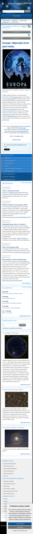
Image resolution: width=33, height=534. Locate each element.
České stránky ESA (8, 473)
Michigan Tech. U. (25, 132)
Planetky (5, 504)
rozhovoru (9, 196)
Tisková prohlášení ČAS (9, 463)
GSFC (18, 132)
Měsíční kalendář (10, 161)
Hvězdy (5, 499)
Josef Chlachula (22, 128)
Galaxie (5, 501)
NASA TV (5, 476)
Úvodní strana (6, 20)
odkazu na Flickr (21, 238)
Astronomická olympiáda (10, 468)
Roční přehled (9, 163)
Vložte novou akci (27, 287)
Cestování (13, 145)
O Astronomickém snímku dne (13, 168)
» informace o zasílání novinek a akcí (12, 328)
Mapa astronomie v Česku (10, 491)
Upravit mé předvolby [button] (20, 531)
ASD (11, 132)
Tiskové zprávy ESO (8, 471)
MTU (21, 126)
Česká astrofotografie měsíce (13, 389)
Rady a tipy (6, 486)
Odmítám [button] (20, 527)
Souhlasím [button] (20, 524)
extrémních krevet (12, 116)
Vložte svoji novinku (26, 182)
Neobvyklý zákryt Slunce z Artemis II (14, 224)
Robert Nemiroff (15, 126)
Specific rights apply (24, 129)
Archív (6, 166)
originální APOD (19, 136)
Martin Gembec (6, 203)
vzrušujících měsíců (11, 98)
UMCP (8, 128)
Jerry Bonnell (27, 126)
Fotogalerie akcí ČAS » (9, 179)
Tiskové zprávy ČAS (8, 466)
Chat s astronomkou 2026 (10, 247)
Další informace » (26, 384)
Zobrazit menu (16, 16)
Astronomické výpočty (9, 483)
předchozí (17, 32)
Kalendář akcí (7, 288)
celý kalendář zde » (25, 316)
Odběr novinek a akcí (9, 320)
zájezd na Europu (17, 97)
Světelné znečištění (8, 481)
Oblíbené (7, 158)
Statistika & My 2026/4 (15, 192)
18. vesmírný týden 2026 (10, 333)
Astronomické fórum (8, 493)
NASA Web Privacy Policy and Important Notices (16, 131)
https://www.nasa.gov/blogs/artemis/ (12, 280)
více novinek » (26, 283)
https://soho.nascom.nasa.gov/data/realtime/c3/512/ (16, 217)
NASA (21, 90)
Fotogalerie (15, 20)
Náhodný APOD (16, 139)
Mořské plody (20, 145)
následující (16, 38)
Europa (9, 145)
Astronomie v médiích (9, 488)
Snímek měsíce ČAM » (9, 174)
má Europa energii (11, 109)
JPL (23, 90)
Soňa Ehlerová (6, 245)
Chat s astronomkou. (24, 252)
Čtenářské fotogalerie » (9, 177)
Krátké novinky (7, 183)
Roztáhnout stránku (25, 26)
